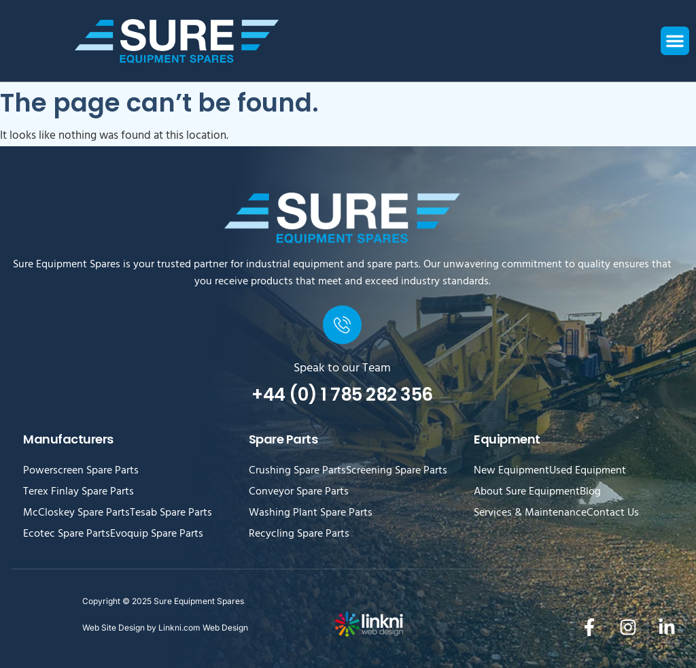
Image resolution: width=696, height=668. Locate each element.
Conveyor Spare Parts (299, 492)
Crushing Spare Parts (297, 471)
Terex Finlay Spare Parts (78, 492)
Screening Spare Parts (396, 471)
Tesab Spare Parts (171, 513)
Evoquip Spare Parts (156, 534)
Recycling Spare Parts (299, 534)
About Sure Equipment (527, 492)
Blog (590, 492)
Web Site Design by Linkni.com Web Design (165, 627)
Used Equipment (587, 471)
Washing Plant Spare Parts (310, 513)
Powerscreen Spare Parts (81, 471)
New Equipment (511, 471)
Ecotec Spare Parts (66, 534)
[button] (675, 41)
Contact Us (613, 513)
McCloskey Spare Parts (76, 513)
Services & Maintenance (530, 513)
